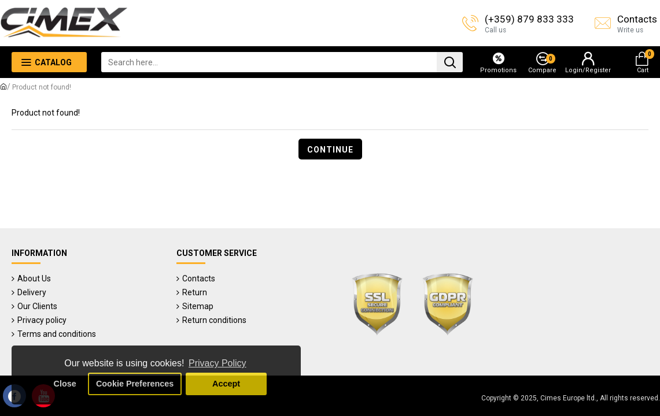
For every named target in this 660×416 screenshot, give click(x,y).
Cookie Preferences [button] (135, 383)
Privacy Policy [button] (217, 363)
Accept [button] (226, 383)
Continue (330, 149)
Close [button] (65, 383)
